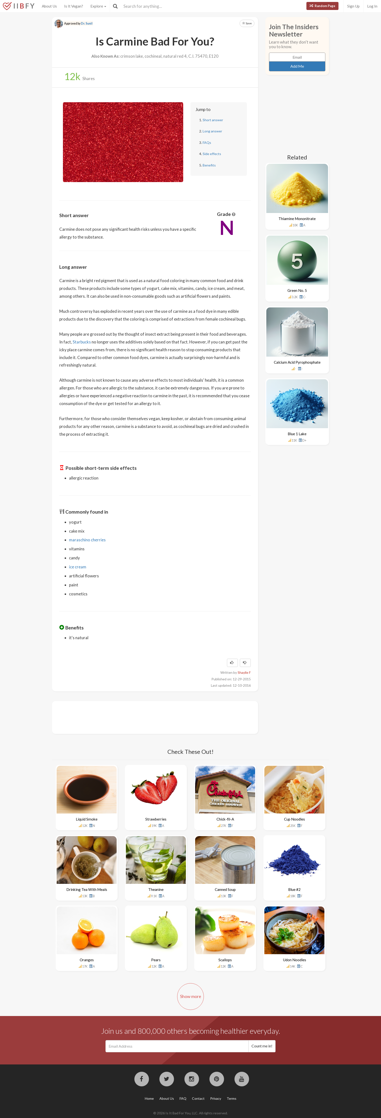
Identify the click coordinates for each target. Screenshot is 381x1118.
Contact (198, 1098)
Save (247, 23)
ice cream (77, 566)
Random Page (322, 6)
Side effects (212, 154)
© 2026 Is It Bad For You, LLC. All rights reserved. (190, 1113)
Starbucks (82, 341)
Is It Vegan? (73, 6)
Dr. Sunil (87, 23)
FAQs (207, 142)
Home (149, 1098)
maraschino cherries (87, 539)
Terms (231, 1098)
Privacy (215, 1098)
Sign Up (353, 6)
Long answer (212, 131)
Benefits (209, 165)
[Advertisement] (147, 717)
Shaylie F (244, 672)
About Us (49, 6)
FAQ (183, 1098)
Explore (98, 6)
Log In (372, 6)
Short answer (213, 120)
